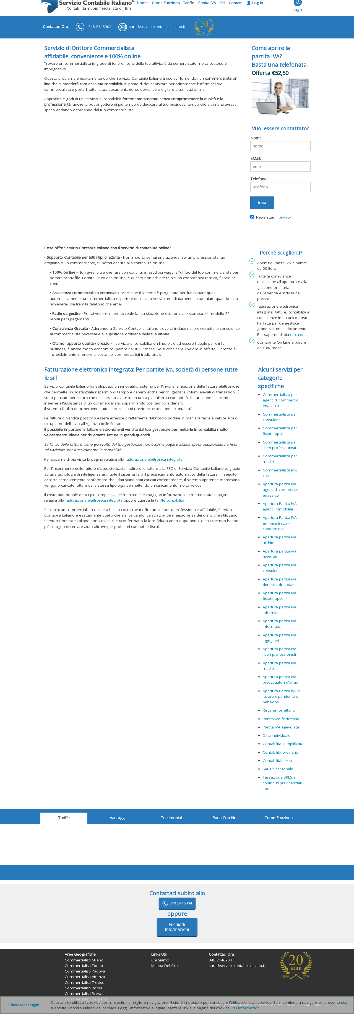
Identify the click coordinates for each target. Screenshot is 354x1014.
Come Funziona (166, 2)
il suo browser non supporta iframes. (177, 844)
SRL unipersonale (278, 768)
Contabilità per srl (278, 760)
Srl (222, 2)
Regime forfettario (279, 710)
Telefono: (258, 178)
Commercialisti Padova (85, 971)
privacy (285, 217)
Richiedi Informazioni (177, 927)
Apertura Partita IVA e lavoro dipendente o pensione (281, 696)
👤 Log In (254, 2)
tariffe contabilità (169, 500)
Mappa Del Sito (164, 965)
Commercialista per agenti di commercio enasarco (281, 400)
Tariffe (188, 2)
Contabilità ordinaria (280, 752)
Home (142, 2)
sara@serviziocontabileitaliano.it (237, 965)
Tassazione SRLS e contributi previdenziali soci (282, 783)
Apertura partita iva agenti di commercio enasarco (281, 489)
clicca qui (297, 334)
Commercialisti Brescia (85, 993)
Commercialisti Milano (84, 960)
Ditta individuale (276, 735)
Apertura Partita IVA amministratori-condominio (280, 523)
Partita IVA (207, 2)
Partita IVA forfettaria (281, 718)
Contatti (235, 2)
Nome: (256, 138)
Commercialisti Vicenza (85, 976)
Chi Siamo (160, 960)
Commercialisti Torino (84, 965)
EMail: (255, 158)
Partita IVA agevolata (281, 727)
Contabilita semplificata (283, 743)
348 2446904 (177, 903)
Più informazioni (246, 1007)
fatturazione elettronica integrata (154, 459)
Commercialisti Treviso (85, 982)
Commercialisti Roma (83, 988)
